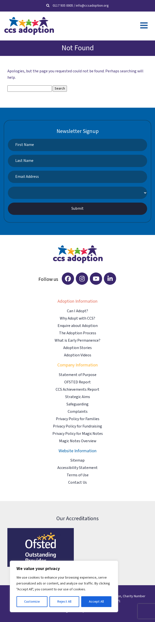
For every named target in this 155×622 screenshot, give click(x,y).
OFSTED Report (77, 382)
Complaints (78, 411)
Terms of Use (78, 475)
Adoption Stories (77, 347)
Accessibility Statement (77, 467)
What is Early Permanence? (77, 340)
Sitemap (77, 460)
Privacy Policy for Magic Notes (77, 433)
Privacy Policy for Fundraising (77, 426)
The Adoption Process (77, 333)
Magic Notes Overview (77, 441)
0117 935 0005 (63, 5)
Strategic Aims (77, 397)
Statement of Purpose (77, 374)
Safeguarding (77, 404)
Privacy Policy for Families (77, 419)
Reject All (64, 601)
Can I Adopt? (77, 311)
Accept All (96, 601)
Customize (32, 601)
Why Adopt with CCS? (77, 318)
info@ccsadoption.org (92, 5)
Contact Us (77, 482)
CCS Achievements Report (77, 389)
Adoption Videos (77, 355)
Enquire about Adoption (78, 325)
